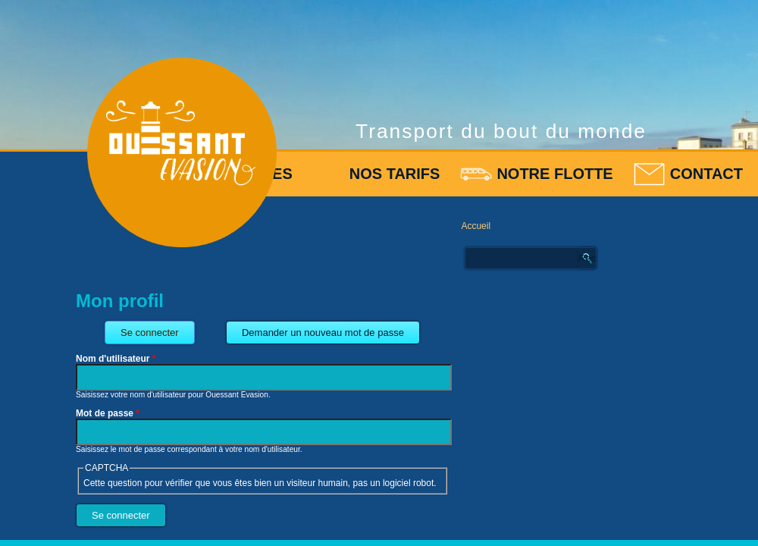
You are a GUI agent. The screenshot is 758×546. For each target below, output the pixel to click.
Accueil (475, 226)
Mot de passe (107, 413)
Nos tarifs (394, 173)
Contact (706, 173)
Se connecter (158, 330)
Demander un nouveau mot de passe (323, 332)
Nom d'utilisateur (116, 358)
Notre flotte (554, 173)
